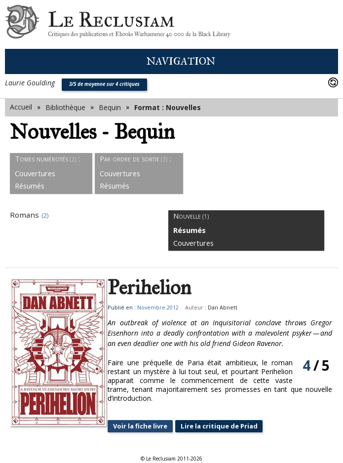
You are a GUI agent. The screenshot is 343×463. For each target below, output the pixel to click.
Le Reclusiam (22, 24)
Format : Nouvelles (167, 107)
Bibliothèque (65, 107)
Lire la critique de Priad (236, 426)
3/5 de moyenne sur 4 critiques (104, 84)
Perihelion (158, 288)
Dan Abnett (231, 307)
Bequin (110, 107)
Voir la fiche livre (152, 426)
